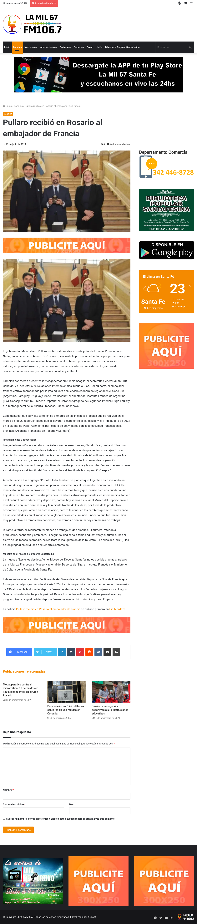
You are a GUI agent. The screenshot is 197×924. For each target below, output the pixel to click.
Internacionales (48, 47)
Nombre (8, 789)
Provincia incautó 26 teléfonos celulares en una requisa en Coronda (65, 710)
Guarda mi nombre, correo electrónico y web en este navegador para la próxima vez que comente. (60, 818)
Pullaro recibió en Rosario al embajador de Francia (48, 609)
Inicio (7, 47)
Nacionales (30, 47)
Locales (17, 47)
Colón (90, 47)
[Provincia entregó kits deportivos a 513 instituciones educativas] (111, 692)
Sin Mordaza (117, 609)
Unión (99, 47)
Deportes (79, 47)
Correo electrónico (14, 804)
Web (71, 804)
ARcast (91, 917)
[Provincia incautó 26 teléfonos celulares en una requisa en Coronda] (66, 692)
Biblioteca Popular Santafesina (122, 47)
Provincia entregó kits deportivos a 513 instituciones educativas (110, 710)
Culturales (65, 47)
